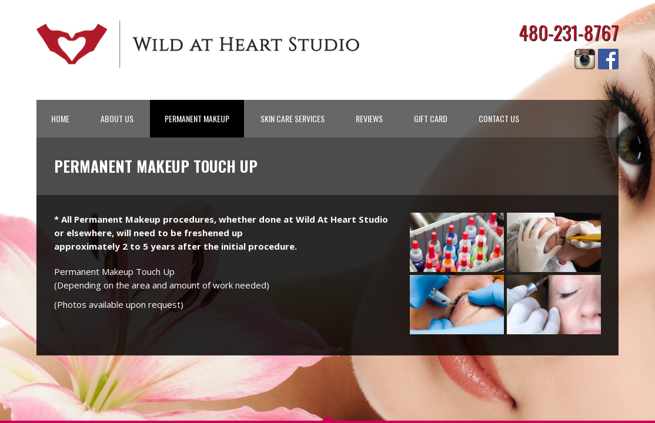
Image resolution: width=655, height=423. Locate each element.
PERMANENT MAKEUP (197, 118)
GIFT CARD (430, 118)
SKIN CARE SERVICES (292, 118)
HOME (60, 118)
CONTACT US (499, 118)
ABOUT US (117, 118)
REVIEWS (369, 118)
